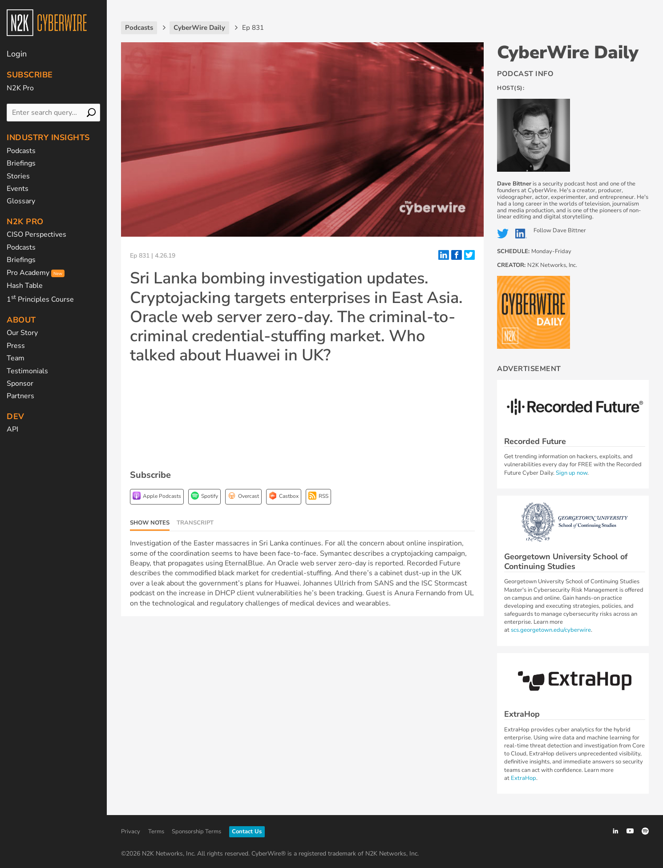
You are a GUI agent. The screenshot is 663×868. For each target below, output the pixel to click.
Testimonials (27, 371)
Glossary (21, 201)
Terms (156, 832)
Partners (20, 396)
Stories (18, 176)
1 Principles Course (40, 299)
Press (16, 346)
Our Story (22, 333)
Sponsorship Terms (196, 832)
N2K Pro (20, 88)
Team (15, 358)
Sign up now (571, 473)
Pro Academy (36, 273)
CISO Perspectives (36, 234)
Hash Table (25, 286)
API (12, 429)
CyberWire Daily (568, 52)
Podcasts (21, 151)
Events (17, 189)
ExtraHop (523, 778)
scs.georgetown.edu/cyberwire (551, 630)
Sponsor (20, 383)
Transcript (195, 523)
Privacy (130, 832)
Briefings (21, 163)
